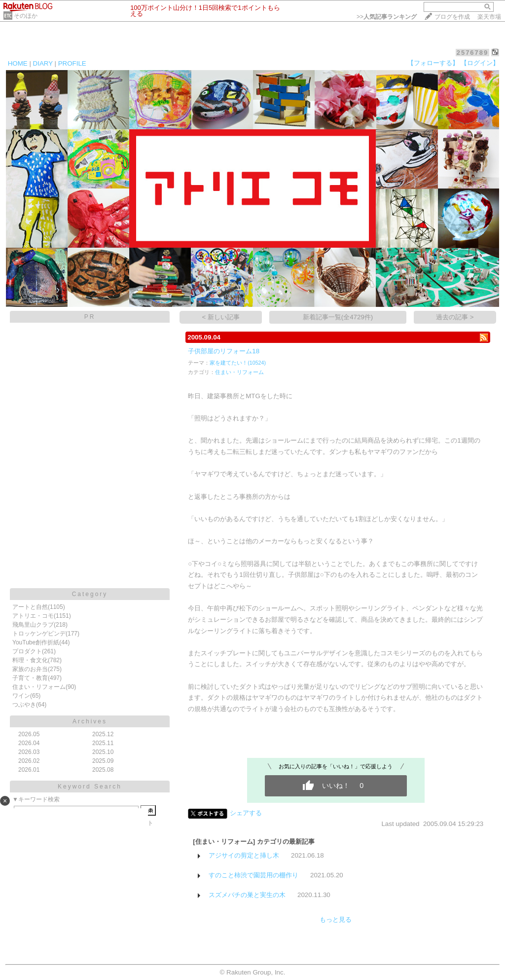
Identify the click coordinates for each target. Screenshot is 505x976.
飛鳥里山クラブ (33, 624)
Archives (89, 721)
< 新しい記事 (221, 317)
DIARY (43, 63)
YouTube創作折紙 (35, 642)
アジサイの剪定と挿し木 (244, 855)
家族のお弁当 (30, 669)
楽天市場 (489, 16)
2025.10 (102, 752)
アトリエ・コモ (33, 615)
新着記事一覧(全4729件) (338, 317)
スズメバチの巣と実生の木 (247, 895)
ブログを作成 (452, 16)
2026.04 (28, 743)
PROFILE (72, 63)
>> (387, 16)
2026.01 (28, 769)
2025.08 (102, 769)
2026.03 (28, 752)
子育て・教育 (30, 678)
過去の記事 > (455, 317)
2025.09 (102, 760)
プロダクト (27, 651)
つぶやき (24, 704)
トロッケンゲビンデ (39, 633)
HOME (18, 63)
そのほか (25, 15)
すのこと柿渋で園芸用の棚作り (253, 875)
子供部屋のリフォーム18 (223, 351)
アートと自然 (30, 606)
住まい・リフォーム (39, 686)
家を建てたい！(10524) (238, 363)
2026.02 (28, 760)
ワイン (21, 695)
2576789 (473, 52)
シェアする (246, 813)
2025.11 (102, 743)
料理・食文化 (30, 660)
